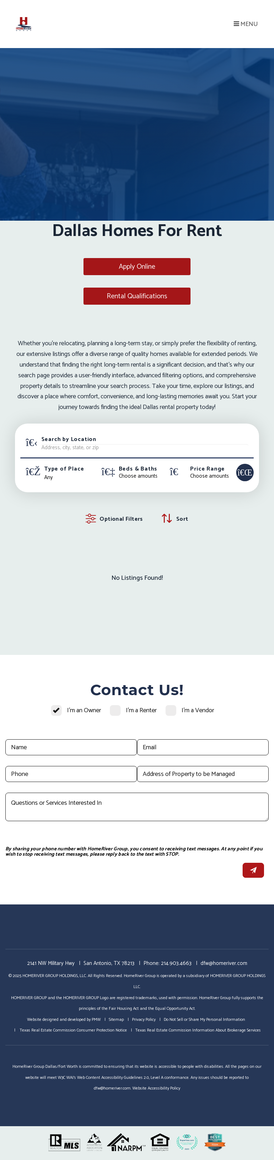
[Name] (71, 747)
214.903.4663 (176, 963)
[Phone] (71, 774)
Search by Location (68, 439)
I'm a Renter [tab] (141, 710)
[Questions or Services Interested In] (137, 807)
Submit (253, 870)
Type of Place (64, 469)
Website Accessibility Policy (156, 1088)
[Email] (203, 747)
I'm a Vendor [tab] (198, 710)
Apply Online (137, 267)
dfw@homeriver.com (224, 963)
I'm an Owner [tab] (84, 710)
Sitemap (116, 1019)
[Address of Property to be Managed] (203, 774)
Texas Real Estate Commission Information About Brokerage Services (198, 1030)
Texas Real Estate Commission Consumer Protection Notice (73, 1030)
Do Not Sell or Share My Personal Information (204, 1019)
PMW (96, 1019)
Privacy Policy (144, 1019)
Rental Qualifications (137, 296)
